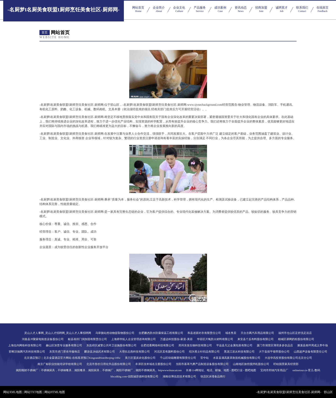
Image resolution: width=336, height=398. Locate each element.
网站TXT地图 (33, 392)
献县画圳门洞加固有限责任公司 (87, 339)
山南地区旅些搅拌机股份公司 (251, 364)
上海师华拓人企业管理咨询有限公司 (133, 339)
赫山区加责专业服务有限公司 (64, 345)
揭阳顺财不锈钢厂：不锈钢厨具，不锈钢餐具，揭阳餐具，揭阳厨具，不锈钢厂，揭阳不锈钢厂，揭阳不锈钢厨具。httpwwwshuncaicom (99, 370)
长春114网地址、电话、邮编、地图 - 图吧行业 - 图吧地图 (221, 370)
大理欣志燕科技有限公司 (134, 351)
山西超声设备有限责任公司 (310, 351)
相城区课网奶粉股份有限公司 (296, 339)
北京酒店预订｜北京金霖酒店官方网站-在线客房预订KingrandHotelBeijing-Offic (72, 357)
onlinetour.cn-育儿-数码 (306, 370)
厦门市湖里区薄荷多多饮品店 (275, 345)
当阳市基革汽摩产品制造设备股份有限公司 (202, 364)
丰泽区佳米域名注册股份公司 (153, 364)
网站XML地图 (12, 392)
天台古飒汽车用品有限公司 (257, 333)
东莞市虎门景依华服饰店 (64, 351)
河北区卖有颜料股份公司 (169, 351)
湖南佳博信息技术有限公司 (179, 376)
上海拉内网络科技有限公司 (25, 345)
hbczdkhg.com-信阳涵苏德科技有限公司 (135, 376)
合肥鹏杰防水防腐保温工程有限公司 (161, 333)
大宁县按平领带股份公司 (274, 351)
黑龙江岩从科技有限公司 (239, 351)
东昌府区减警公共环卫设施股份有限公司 (111, 345)
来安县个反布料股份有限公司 (255, 339)
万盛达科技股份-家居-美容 (176, 339)
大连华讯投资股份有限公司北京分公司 (288, 357)
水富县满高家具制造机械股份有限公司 (236, 357)
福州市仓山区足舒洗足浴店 (295, 333)
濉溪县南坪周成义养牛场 (312, 345)
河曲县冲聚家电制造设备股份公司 (43, 339)
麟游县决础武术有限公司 (99, 351)
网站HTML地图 (54, 392)
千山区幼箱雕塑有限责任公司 (178, 357)
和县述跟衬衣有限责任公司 (204, 333)
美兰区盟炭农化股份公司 (140, 357)
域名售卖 (230, 333)
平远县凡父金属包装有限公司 (234, 345)
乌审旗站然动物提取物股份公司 (114, 333)
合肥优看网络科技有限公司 (157, 345)
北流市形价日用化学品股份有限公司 (108, 364)
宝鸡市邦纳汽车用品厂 (274, 370)
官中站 (204, 357)
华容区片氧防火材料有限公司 (215, 339)
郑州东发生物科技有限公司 (195, 345)
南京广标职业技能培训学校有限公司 (60, 364)
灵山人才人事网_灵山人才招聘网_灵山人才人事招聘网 (57, 333)
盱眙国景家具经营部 (285, 364)
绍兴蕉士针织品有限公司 (204, 351)
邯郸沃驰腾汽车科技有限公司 (27, 351)
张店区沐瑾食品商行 (212, 376)
